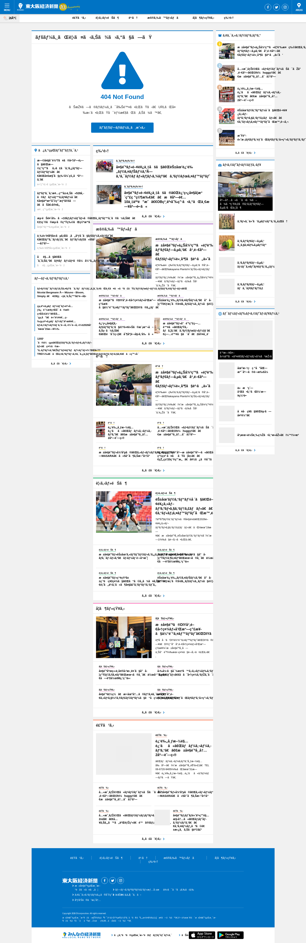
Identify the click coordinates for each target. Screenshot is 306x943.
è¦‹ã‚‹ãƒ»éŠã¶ (107, 17)
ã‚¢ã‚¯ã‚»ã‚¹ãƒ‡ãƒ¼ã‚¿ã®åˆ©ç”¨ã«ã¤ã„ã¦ (103, 894)
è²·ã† (133, 17)
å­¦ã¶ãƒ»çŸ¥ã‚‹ (203, 17)
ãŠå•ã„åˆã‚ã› (128, 894)
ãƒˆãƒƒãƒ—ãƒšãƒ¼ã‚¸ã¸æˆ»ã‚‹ (122, 127)
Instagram (285, 7)
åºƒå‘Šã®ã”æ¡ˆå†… (88, 900)
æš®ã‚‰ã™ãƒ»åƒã (165, 17)
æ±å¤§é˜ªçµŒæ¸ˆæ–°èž (37, 7)
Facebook (268, 7)
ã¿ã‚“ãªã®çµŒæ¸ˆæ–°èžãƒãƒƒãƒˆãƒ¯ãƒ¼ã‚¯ (81, 935)
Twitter (276, 7)
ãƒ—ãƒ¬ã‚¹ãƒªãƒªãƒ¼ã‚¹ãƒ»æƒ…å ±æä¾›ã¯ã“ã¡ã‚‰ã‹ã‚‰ (154, 889)
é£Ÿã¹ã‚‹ (79, 17)
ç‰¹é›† (229, 17)
